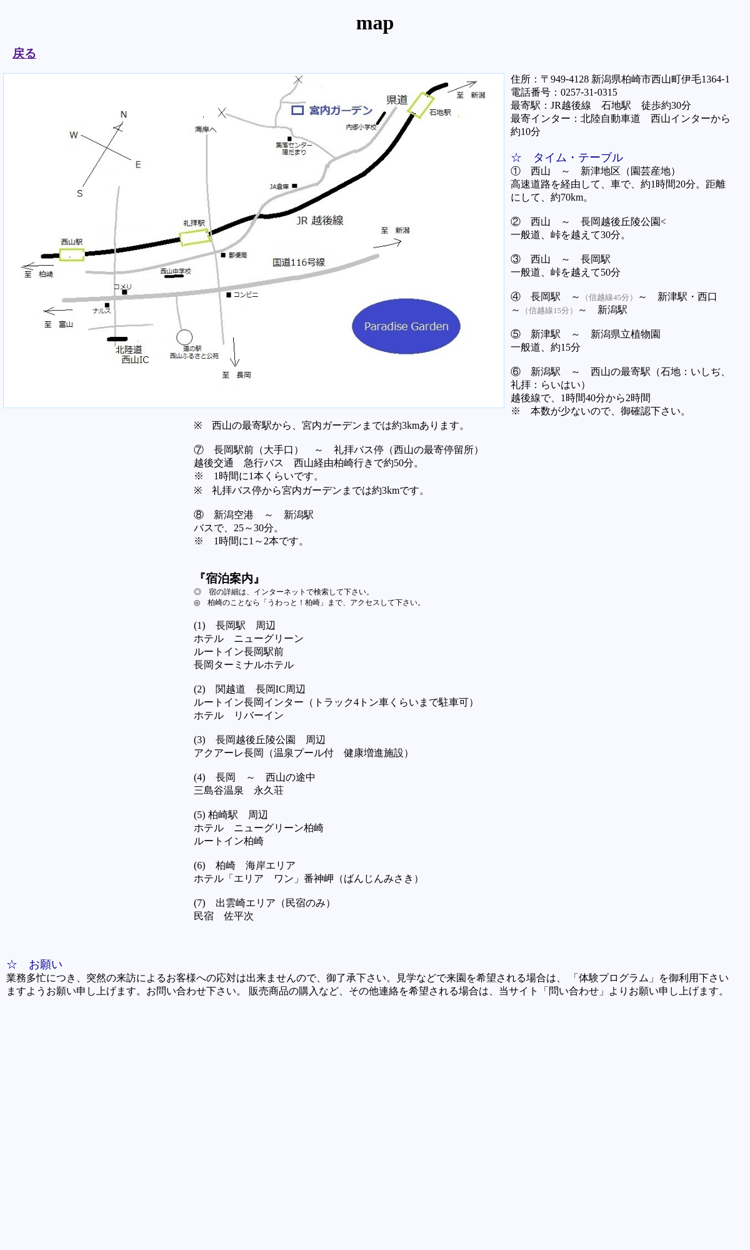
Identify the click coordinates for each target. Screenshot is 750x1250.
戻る (24, 53)
